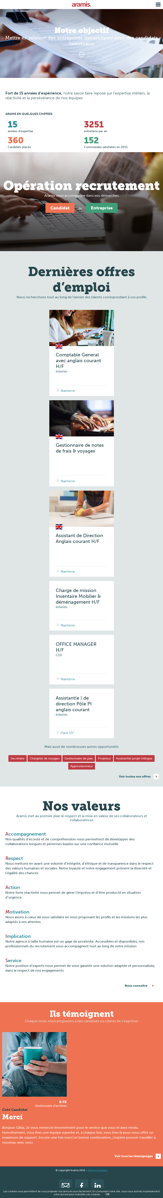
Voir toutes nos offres (135, 776)
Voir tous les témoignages (134, 1156)
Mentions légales (97, 1170)
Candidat (60, 207)
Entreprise (102, 207)
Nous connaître (136, 986)
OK (108, 1194)
